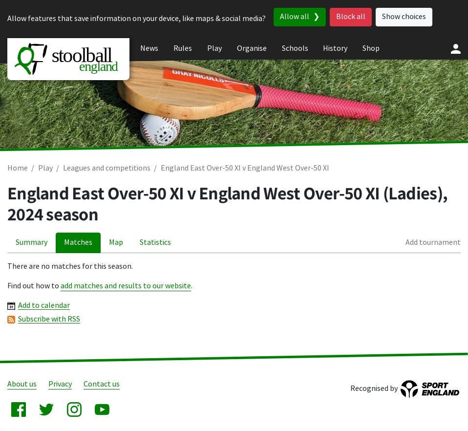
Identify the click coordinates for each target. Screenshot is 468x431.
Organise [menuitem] (252, 48)
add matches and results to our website (126, 286)
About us (22, 384)
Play (45, 168)
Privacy (60, 384)
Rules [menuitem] (182, 48)
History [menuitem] (335, 48)
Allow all (294, 17)
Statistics (155, 242)
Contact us (102, 384)
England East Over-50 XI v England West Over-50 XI (245, 168)
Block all (350, 17)
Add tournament (433, 242)
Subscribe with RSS (49, 319)
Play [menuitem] (214, 48)
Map (116, 242)
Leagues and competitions (106, 168)
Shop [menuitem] (371, 48)
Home (17, 168)
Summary (31, 242)
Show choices (404, 17)
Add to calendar (44, 305)
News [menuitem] (149, 48)
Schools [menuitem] (295, 48)
